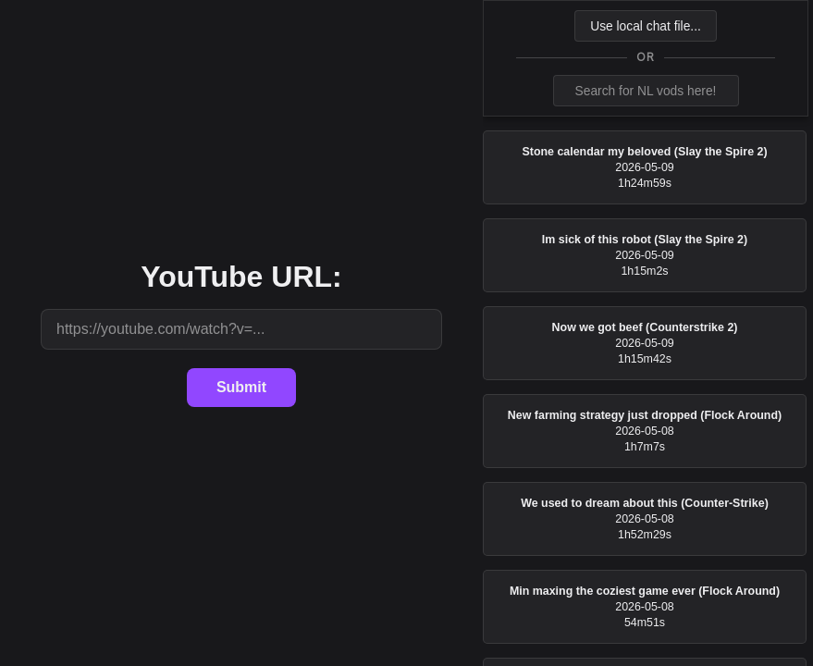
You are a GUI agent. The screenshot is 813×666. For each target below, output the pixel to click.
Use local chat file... (645, 25)
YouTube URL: (241, 276)
